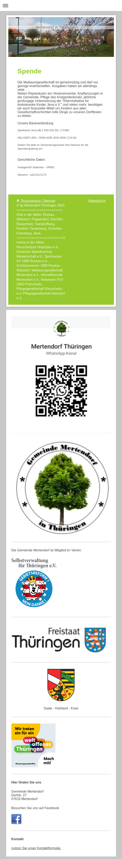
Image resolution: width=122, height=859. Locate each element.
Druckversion (29, 203)
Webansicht (96, 203)
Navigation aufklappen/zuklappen (61, 5)
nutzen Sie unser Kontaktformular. (36, 850)
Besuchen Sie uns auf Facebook (35, 810)
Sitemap (49, 203)
